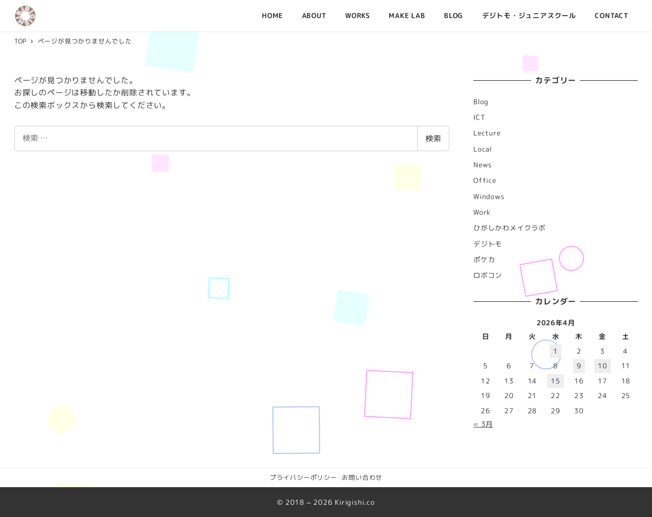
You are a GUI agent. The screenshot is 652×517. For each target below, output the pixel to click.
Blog (481, 102)
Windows (489, 197)
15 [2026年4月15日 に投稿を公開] (555, 381)
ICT (479, 117)
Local (482, 149)
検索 (433, 138)
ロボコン (487, 275)
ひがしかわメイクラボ (509, 228)
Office (484, 180)
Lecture (487, 133)
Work (481, 212)
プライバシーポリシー (303, 477)
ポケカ (484, 260)
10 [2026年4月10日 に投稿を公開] (602, 366)
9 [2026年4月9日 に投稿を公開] (579, 366)
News (482, 165)
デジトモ (487, 244)
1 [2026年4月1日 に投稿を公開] (555, 351)
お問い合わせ (362, 477)
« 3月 (483, 424)
